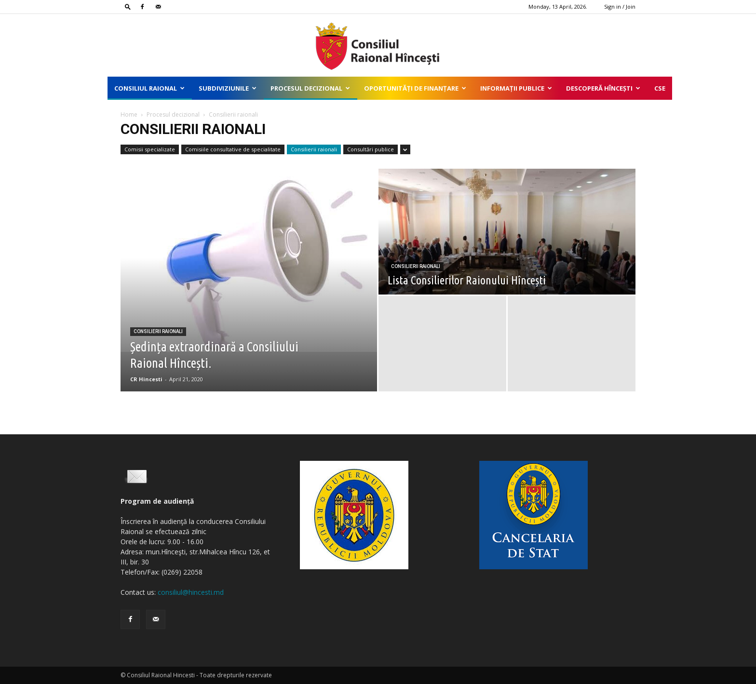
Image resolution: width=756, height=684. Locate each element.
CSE (659, 88)
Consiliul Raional (149, 88)
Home (129, 114)
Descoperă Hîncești (603, 88)
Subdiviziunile (227, 88)
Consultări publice (370, 149)
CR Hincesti (146, 379)
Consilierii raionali (314, 149)
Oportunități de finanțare (415, 88)
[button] (128, 6)
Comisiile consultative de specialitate (233, 149)
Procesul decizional (310, 88)
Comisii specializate (149, 149)
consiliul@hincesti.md (191, 592)
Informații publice (516, 88)
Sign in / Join (619, 6)
